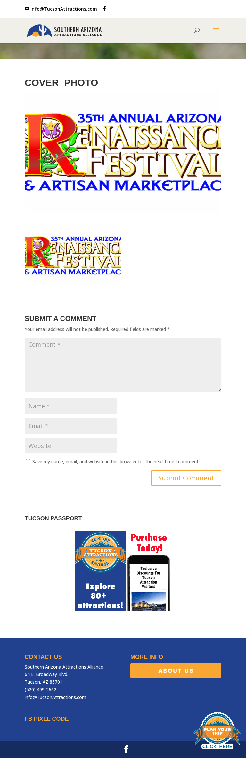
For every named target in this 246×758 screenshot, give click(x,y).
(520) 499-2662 (40, 689)
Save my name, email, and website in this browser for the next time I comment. (116, 462)
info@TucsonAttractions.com (55, 697)
